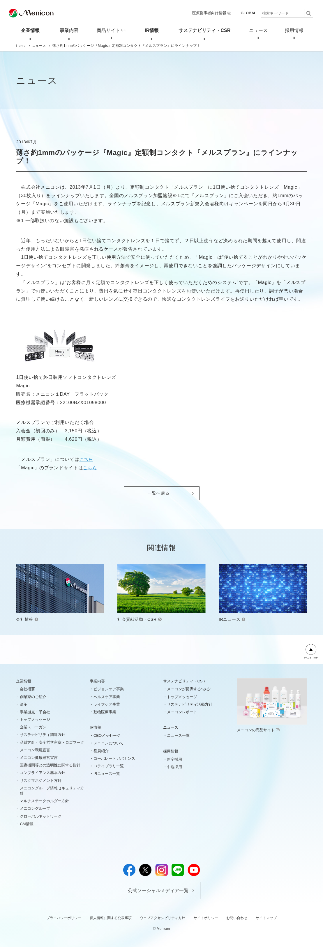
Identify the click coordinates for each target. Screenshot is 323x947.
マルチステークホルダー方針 (44, 800)
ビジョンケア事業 (108, 688)
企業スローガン (33, 727)
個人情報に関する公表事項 (111, 917)
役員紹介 (101, 750)
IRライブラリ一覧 (108, 766)
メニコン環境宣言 (35, 750)
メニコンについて (108, 743)
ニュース (258, 30)
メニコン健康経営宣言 (39, 757)
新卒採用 (174, 759)
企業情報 (26, 30)
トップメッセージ (35, 719)
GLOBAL (248, 13)
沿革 (23, 704)
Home (21, 45)
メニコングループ (35, 808)
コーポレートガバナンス (114, 758)
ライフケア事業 (106, 704)
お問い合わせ (236, 917)
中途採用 (174, 766)
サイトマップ (266, 917)
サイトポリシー (206, 917)
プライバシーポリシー (63, 917)
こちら (87, 458)
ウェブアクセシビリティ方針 (162, 917)
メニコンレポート (182, 711)
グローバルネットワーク (40, 816)
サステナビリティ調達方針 (42, 734)
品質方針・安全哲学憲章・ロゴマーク (52, 742)
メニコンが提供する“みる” (189, 688)
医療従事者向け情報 (214, 13)
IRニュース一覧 (106, 773)
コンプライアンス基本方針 (42, 772)
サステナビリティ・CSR (203, 30)
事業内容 (64, 30)
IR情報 (150, 30)
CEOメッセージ (107, 735)
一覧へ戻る (159, 493)
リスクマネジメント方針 (40, 780)
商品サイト (108, 29)
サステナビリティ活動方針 (189, 704)
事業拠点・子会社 (35, 711)
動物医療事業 (104, 711)
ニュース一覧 (178, 735)
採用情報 (296, 30)
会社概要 (27, 688)
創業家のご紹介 (33, 696)
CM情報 (26, 823)
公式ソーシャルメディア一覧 (158, 890)
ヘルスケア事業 (106, 696)
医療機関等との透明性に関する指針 (50, 765)
